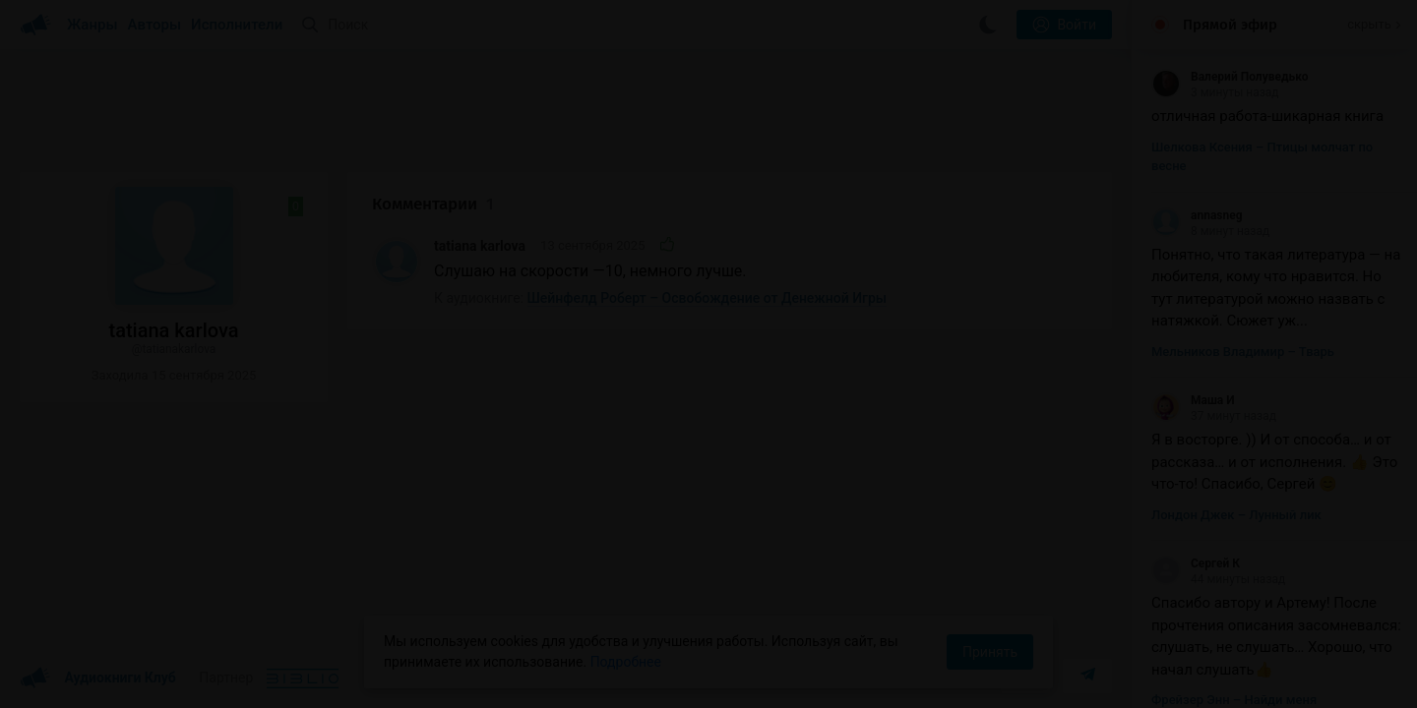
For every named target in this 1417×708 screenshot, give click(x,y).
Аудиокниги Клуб (98, 678)
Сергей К (1195, 563)
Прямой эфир (1230, 24)
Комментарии (433, 204)
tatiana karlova (479, 246)
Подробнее (625, 662)
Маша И (1193, 400)
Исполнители (236, 24)
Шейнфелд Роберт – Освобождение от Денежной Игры (707, 298)
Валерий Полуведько (1229, 77)
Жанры (92, 24)
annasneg (1197, 215)
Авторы (155, 24)
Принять (989, 652)
